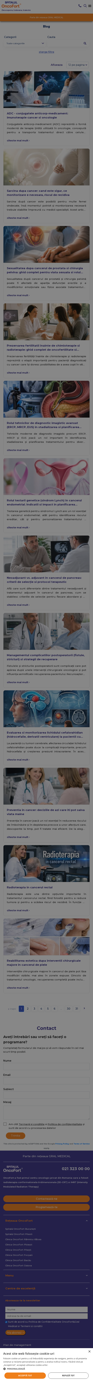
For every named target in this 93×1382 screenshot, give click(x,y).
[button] (46, 1369)
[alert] (46, 691)
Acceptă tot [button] (25, 1375)
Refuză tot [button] (68, 1375)
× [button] (89, 1351)
